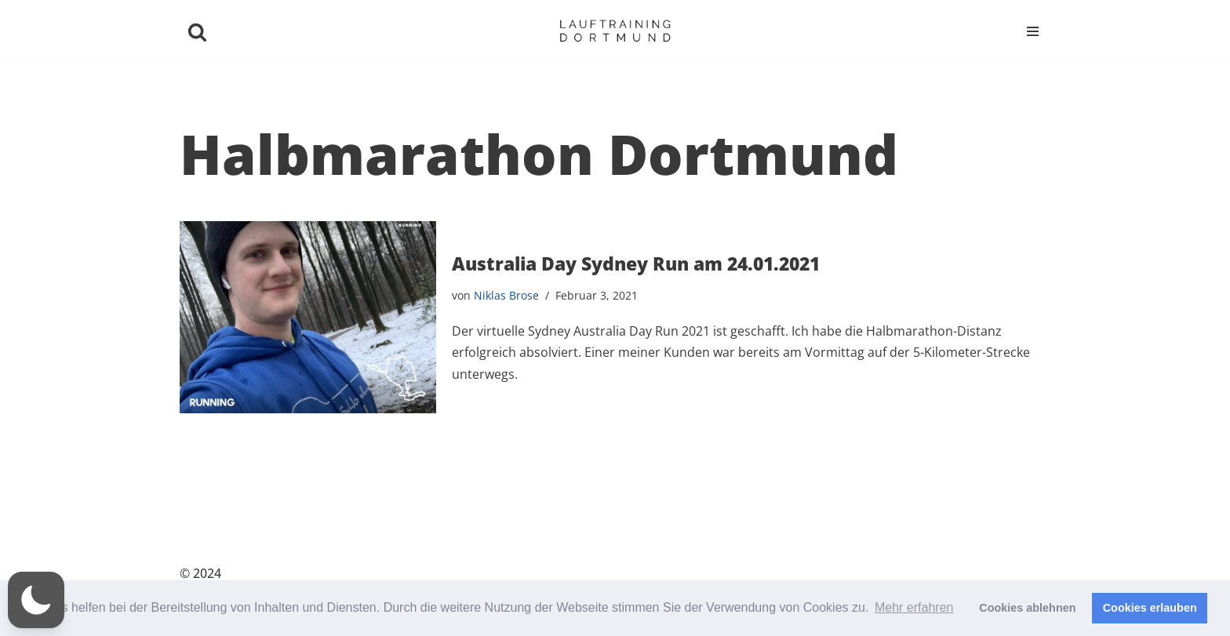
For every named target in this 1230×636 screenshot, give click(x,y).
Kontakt (836, 574)
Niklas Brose (506, 295)
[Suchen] (197, 32)
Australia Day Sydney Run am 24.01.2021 (636, 263)
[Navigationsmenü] (1032, 31)
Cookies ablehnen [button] (1027, 607)
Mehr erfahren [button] (914, 607)
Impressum (1013, 574)
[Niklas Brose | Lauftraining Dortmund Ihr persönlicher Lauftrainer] (615, 31)
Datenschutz (919, 574)
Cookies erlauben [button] (1150, 607)
